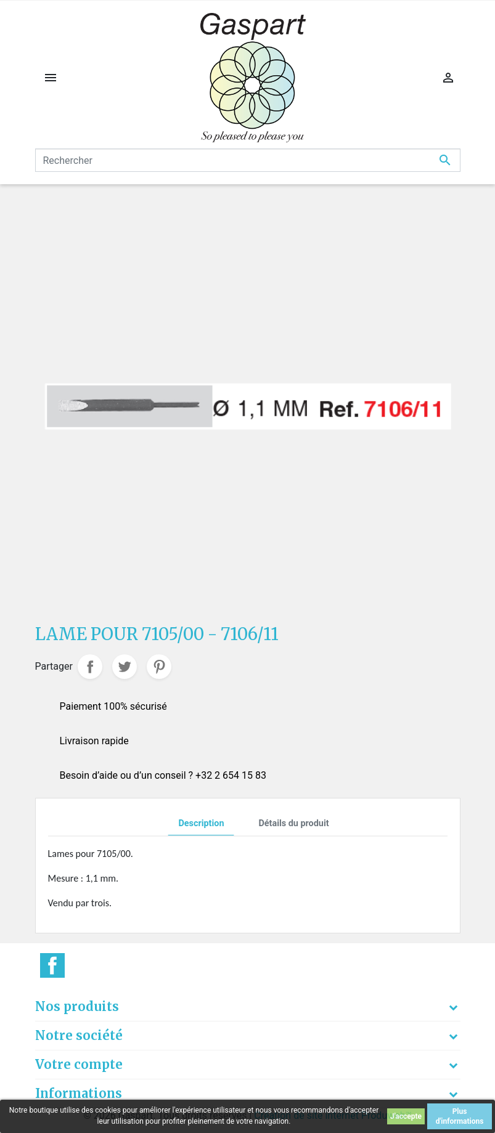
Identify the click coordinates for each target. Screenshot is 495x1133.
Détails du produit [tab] (293, 823)
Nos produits (77, 1006)
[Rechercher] (247, 160)
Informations (78, 1093)
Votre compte (79, 1064)
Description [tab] (201, 823)
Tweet (124, 666)
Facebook (52, 965)
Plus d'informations (460, 1116)
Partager (90, 666)
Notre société (79, 1035)
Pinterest (159, 666)
